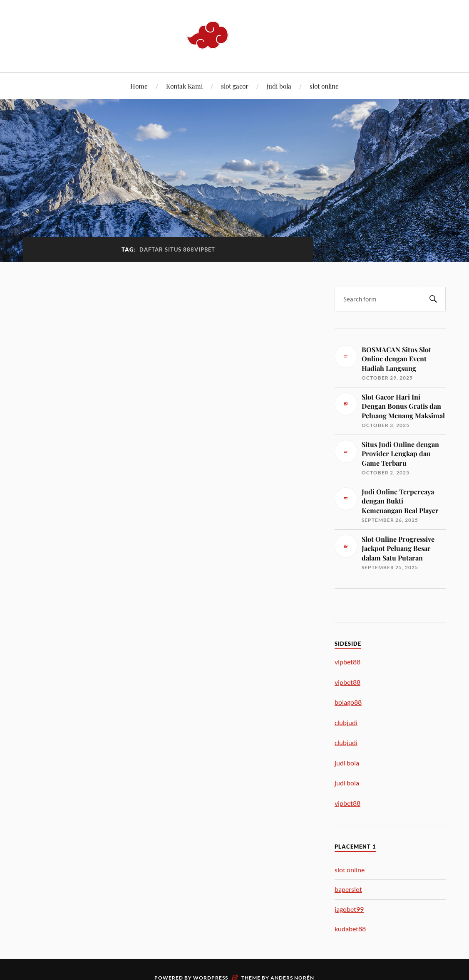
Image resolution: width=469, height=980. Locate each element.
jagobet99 (349, 909)
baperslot (348, 889)
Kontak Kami (184, 85)
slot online (324, 85)
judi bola (279, 85)
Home (139, 85)
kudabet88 (350, 929)
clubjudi (346, 722)
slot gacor (234, 85)
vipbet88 (347, 662)
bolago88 (348, 702)
